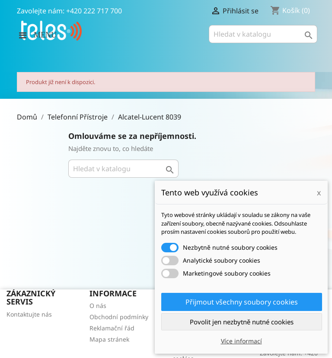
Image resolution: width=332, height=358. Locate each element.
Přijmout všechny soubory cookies (241, 302)
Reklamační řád (111, 328)
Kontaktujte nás (29, 314)
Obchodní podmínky (118, 317)
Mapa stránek (109, 339)
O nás (97, 305)
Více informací (241, 341)
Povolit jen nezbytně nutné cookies (242, 321)
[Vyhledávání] (263, 34)
